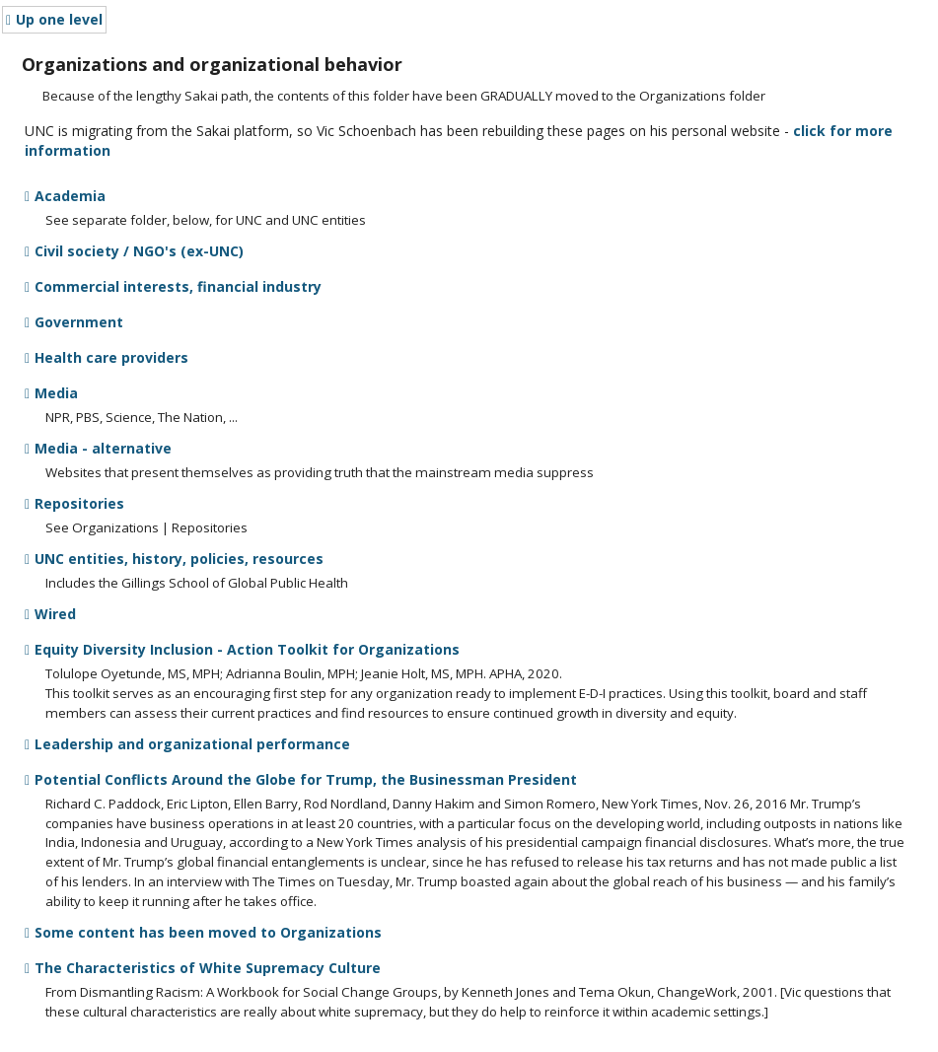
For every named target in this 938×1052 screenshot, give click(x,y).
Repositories (74, 503)
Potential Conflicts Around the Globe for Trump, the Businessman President (301, 779)
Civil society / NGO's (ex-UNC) (134, 251)
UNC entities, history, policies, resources (174, 558)
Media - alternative (98, 448)
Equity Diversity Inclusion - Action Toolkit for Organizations (242, 649)
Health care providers (106, 357)
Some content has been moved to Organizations (203, 932)
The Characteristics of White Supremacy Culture (203, 967)
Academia (65, 195)
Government (74, 322)
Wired (50, 613)
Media (51, 393)
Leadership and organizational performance (187, 744)
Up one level (54, 19)
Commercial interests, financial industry (173, 286)
